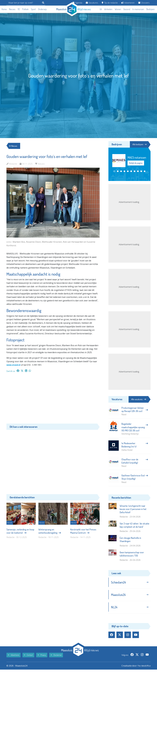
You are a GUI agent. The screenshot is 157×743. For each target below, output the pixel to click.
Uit (101, 9)
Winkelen (108, 9)
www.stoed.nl (13, 364)
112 (19, 9)
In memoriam (138, 9)
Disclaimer (56, 656)
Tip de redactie (110, 2)
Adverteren (128, 2)
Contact (28, 656)
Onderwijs (42, 9)
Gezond (126, 9)
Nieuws (12, 9)
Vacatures (92, 2)
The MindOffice (143, 667)
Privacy (41, 656)
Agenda (77, 2)
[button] (114, 171)
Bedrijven (150, 9)
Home (4, 9)
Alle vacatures (138, 399)
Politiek (25, 9)
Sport (33, 9)
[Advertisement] (53, 399)
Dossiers (144, 2)
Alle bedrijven (139, 144)
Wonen (118, 9)
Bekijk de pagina (135, 163)
